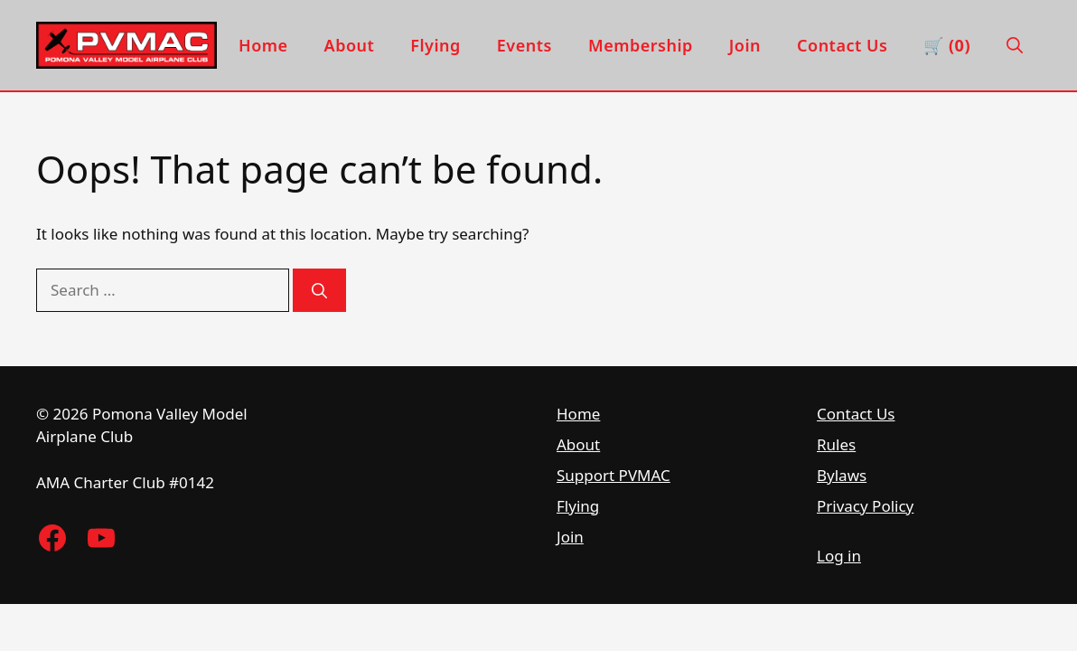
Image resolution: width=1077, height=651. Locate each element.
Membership (640, 45)
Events (524, 45)
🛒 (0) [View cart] (946, 45)
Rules (836, 444)
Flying (435, 45)
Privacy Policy (865, 505)
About (349, 45)
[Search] (319, 290)
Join (745, 45)
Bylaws (841, 475)
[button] (1014, 45)
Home (263, 45)
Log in (839, 555)
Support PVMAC (613, 475)
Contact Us (842, 45)
